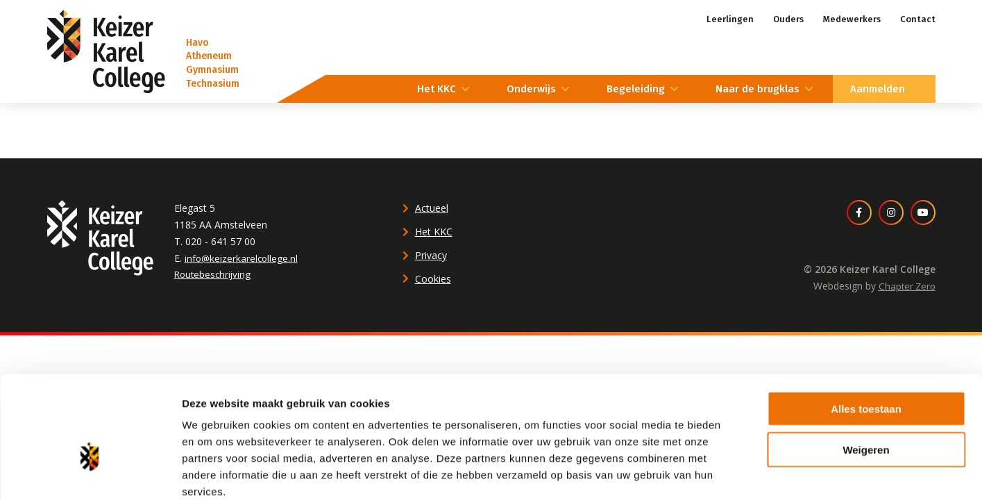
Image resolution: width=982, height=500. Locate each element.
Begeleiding (636, 89)
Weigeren (866, 375)
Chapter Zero (906, 285)
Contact (918, 19)
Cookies (433, 278)
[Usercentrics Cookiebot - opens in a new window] (90, 472)
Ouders (788, 19)
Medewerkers (852, 19)
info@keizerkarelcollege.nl (242, 258)
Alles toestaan (866, 334)
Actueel (431, 208)
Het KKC (436, 89)
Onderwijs (531, 89)
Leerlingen (730, 19)
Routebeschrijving (214, 274)
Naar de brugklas (757, 89)
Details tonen (750, 472)
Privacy (431, 255)
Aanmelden (877, 89)
